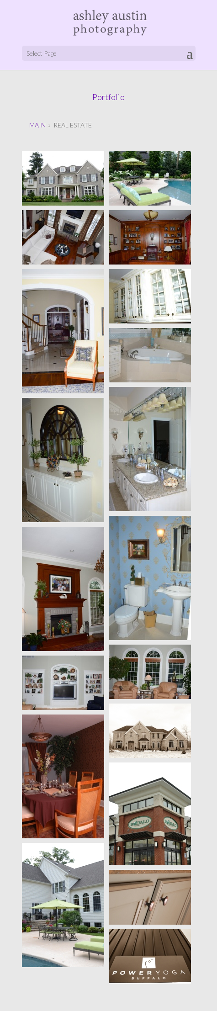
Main (37, 125)
